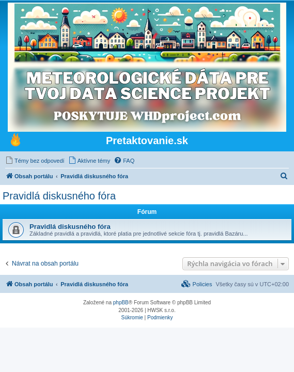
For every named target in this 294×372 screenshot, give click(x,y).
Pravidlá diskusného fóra (59, 196)
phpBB (121, 302)
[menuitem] (35, 160)
